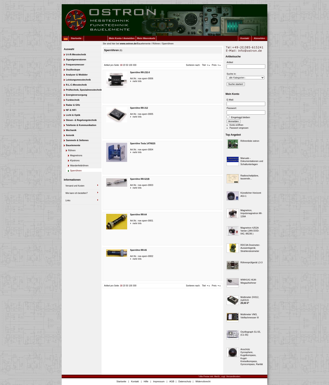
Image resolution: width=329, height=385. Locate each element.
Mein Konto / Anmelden (122, 38)
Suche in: (231, 74)
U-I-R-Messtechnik (76, 54)
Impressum (158, 381)
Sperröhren (168, 43)
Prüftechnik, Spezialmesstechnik (84, 90)
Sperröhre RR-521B (139, 179)
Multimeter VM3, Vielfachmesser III (249, 316)
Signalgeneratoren (76, 59)
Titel (204, 65)
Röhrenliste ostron (249, 141)
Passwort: (232, 108)
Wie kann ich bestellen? (76, 193)
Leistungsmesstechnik (78, 79)
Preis (214, 65)
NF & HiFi (71, 110)
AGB (171, 381)
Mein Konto (232, 94)
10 (121, 65)
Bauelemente (144, 43)
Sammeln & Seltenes (77, 140)
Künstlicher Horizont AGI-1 (250, 194)
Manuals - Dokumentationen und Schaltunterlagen (251, 161)
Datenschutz (184, 381)
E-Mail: (230, 99)
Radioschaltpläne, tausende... (249, 177)
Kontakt (244, 38)
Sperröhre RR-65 (138, 250)
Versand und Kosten (74, 186)
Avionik (70, 135)
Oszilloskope (73, 69)
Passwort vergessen (239, 128)
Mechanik (71, 130)
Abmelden (259, 38)
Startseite (76, 38)
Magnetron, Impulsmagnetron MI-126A (251, 213)
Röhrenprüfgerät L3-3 (251, 262)
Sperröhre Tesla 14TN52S (142, 143)
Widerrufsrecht (202, 381)
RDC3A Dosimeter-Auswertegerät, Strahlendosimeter (250, 248)
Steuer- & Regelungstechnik (81, 120)
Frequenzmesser (75, 64)
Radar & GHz (73, 105)
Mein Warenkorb (146, 38)
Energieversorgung (76, 95)
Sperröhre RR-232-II (140, 72)
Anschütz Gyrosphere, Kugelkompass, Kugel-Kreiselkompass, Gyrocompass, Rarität (251, 356)
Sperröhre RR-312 (139, 108)
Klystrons (75, 160)
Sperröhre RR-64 (138, 214)
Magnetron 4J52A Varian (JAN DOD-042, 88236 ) (249, 230)
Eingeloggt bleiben (238, 117)
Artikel (230, 62)
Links (67, 200)
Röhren (156, 43)
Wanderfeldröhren (79, 165)
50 (127, 65)
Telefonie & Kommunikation (81, 125)
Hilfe (146, 381)
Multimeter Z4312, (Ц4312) (249, 298)
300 (134, 65)
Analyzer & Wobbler (77, 74)
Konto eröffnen (236, 125)
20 (124, 65)
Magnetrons (76, 155)
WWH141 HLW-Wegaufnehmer (248, 281)
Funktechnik (73, 100)
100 (130, 65)
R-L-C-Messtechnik (76, 84)
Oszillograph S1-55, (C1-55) (250, 333)
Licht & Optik (73, 115)
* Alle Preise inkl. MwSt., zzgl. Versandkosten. (219, 376)
